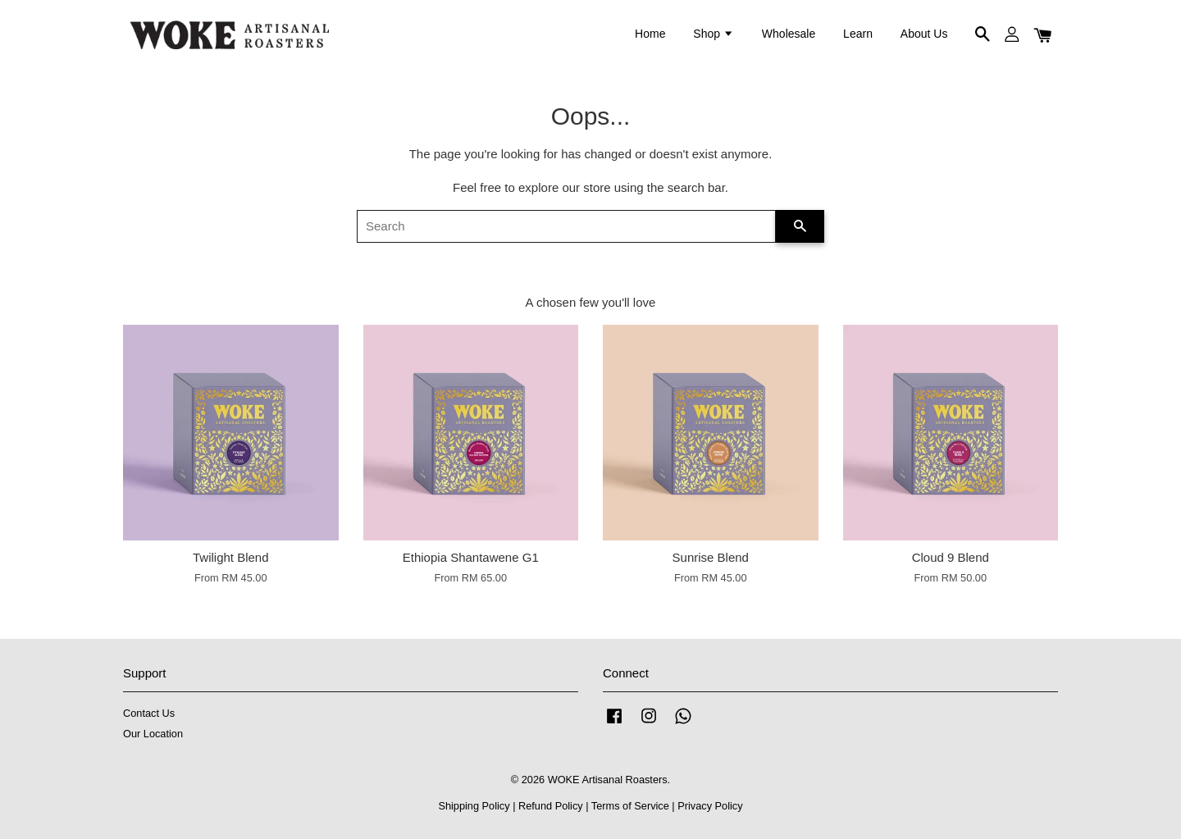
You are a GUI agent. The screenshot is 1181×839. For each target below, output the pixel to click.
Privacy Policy (709, 806)
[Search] (566, 226)
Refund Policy (550, 806)
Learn (858, 33)
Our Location (153, 733)
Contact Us (149, 713)
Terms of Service (630, 806)
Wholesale (788, 33)
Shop (713, 33)
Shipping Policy (473, 806)
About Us (924, 33)
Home (650, 33)
